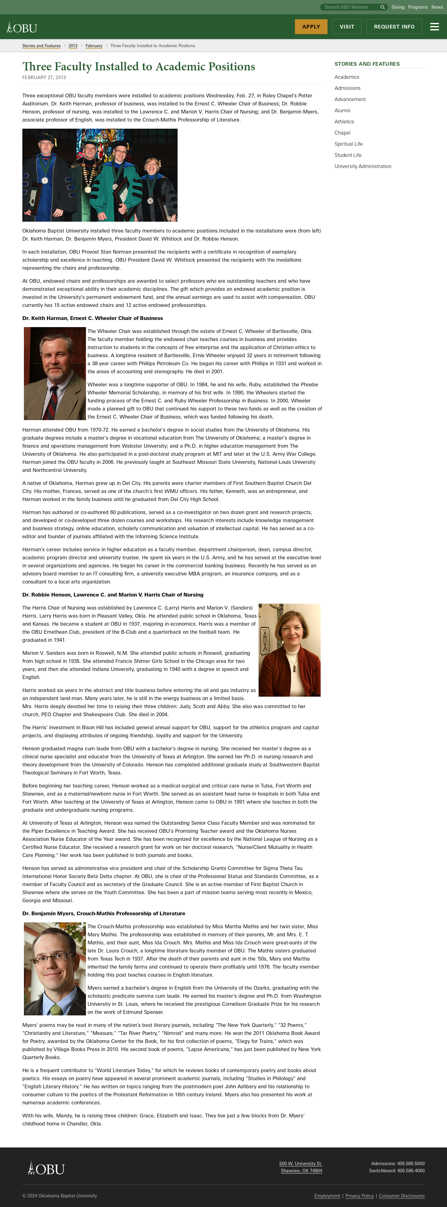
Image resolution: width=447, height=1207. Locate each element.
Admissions (348, 88)
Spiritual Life (349, 144)
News (437, 7)
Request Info (394, 27)
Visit (347, 27)
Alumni (342, 110)
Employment (327, 1195)
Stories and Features (41, 45)
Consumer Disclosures (402, 1195)
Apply (311, 27)
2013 (73, 45)
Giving (398, 7)
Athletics (344, 121)
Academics (347, 77)
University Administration (363, 166)
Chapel (342, 133)
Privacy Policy (359, 1195)
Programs (418, 7)
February (94, 45)
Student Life (348, 155)
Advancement (350, 99)
